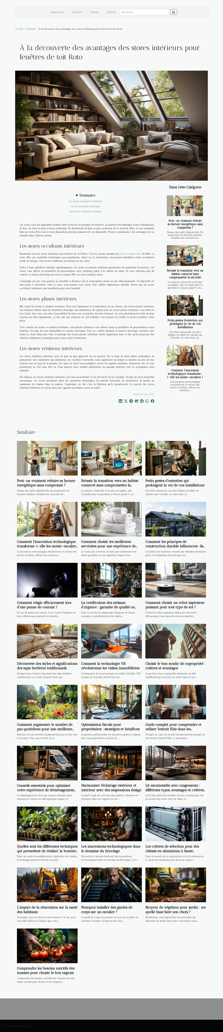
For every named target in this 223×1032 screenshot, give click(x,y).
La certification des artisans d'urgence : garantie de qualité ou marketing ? (108, 607)
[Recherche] (144, 12)
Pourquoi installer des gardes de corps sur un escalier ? (106, 909)
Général (111, 12)
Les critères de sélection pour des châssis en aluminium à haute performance (172, 851)
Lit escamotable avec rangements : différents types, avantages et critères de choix (174, 790)
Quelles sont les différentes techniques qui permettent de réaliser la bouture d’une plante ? (47, 851)
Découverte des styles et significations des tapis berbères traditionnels (47, 665)
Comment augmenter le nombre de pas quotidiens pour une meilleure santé (44, 729)
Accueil (19, 29)
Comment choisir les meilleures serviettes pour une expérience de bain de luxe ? (108, 546)
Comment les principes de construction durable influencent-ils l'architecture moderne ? (174, 546)
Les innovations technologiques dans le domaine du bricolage (110, 848)
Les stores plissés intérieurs (85, 206)
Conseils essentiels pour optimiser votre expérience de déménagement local (45, 790)
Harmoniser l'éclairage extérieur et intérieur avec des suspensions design (111, 787)
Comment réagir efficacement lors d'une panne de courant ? (44, 604)
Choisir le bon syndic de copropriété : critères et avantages (175, 665)
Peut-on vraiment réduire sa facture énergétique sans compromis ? (185, 224)
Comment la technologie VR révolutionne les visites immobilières (110, 665)
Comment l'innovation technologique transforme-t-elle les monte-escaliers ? (185, 374)
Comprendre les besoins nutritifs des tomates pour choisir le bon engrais (45, 970)
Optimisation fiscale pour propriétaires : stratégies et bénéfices (110, 726)
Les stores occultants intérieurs (85, 201)
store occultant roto (130, 253)
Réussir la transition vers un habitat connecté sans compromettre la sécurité (185, 274)
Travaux (94, 12)
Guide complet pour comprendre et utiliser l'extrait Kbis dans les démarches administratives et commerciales (173, 731)
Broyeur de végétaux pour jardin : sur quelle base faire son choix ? (175, 909)
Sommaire (87, 195)
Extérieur (77, 12)
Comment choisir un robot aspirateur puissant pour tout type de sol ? (175, 604)
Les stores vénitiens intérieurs (85, 211)
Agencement (57, 12)
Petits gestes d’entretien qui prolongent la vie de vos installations (185, 324)
